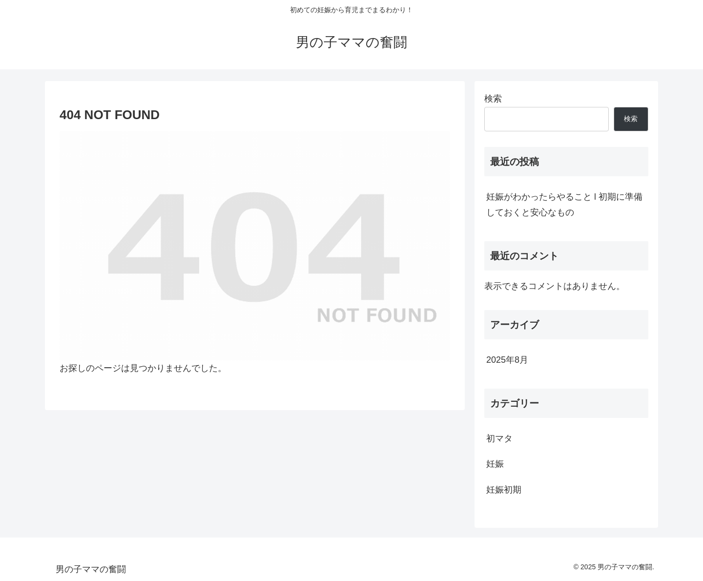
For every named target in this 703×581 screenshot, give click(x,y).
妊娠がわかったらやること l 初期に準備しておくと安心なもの (564, 204)
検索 (493, 99)
